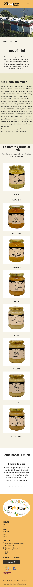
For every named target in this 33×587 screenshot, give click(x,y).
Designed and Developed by (14, 584)
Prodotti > (5, 41)
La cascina (6, 532)
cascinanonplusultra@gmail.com (14, 543)
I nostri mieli (13, 41)
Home (4, 524)
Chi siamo (5, 527)
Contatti (5, 536)
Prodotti (5, 529)
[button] (28, 4)
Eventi (4, 534)
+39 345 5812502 (10, 545)
